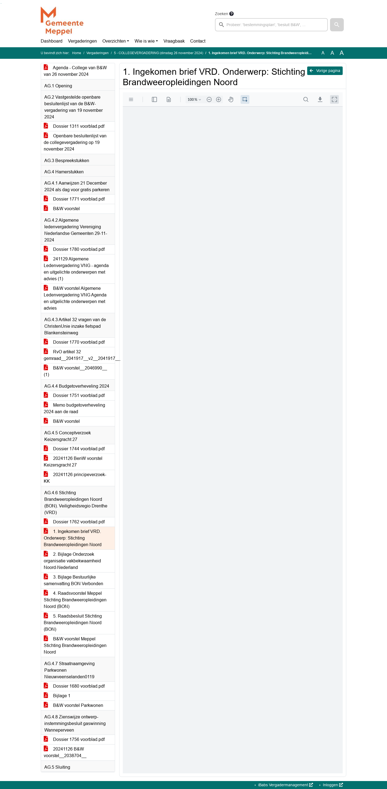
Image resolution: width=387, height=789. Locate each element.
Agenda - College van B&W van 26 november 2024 (75, 71)
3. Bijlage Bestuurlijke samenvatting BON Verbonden (73, 580)
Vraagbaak (174, 41)
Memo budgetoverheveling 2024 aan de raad (74, 408)
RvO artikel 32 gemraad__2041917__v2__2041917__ (79, 355)
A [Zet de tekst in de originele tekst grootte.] (323, 53)
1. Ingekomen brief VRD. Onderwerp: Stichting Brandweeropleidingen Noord (73, 538)
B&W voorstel (62, 208)
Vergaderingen (82, 41)
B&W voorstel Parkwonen (73, 705)
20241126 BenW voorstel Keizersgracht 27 (73, 461)
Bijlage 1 (57, 695)
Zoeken (221, 14)
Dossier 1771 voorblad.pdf (74, 199)
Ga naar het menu (1, 3)
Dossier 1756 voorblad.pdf (74, 739)
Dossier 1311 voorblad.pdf (74, 126)
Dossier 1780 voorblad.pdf (74, 249)
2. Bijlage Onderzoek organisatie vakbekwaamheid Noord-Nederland (72, 561)
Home (76, 53)
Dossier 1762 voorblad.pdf (74, 521)
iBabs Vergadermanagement (285, 785)
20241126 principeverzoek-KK (75, 478)
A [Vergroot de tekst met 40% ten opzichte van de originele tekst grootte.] (342, 53)
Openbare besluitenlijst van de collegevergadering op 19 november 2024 (75, 142)
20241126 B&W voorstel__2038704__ (65, 752)
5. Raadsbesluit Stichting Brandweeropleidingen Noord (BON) (73, 623)
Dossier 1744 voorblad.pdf (74, 448)
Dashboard (51, 41)
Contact (197, 41)
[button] (337, 24)
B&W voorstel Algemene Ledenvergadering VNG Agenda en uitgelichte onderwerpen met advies (75, 298)
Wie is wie (145, 41)
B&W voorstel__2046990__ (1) (75, 371)
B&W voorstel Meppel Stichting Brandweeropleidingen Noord (75, 645)
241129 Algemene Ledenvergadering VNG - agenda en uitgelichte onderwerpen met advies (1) (76, 269)
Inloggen (332, 785)
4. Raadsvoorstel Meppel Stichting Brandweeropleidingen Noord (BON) (75, 600)
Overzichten (114, 41)
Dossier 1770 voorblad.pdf (74, 342)
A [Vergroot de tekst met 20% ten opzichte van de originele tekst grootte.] (332, 53)
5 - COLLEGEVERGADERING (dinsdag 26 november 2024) (158, 53)
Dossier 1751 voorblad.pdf (74, 395)
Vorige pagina (325, 70)
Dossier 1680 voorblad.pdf (74, 686)
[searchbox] (271, 24)
